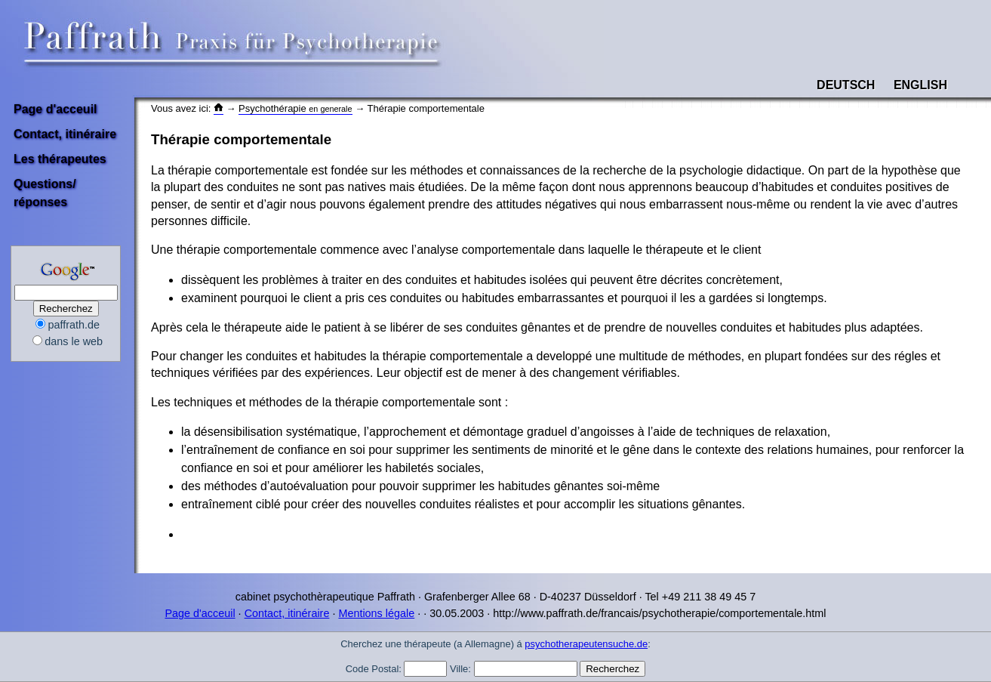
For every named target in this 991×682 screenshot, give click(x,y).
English (920, 85)
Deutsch (846, 85)
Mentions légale (376, 613)
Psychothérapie (295, 108)
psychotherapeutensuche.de (586, 644)
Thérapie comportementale (241, 139)
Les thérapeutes (60, 159)
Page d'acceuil (55, 109)
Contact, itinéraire (65, 134)
